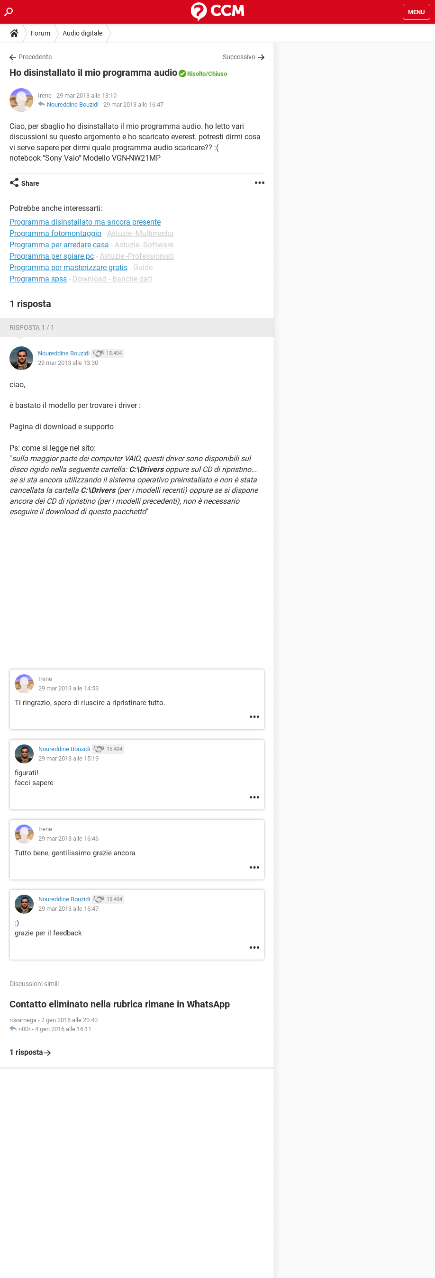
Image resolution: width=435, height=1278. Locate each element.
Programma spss (38, 278)
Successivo (239, 57)
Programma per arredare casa (59, 244)
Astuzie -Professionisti (137, 256)
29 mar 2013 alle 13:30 (68, 362)
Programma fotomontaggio (55, 233)
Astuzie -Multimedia (140, 233)
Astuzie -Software (144, 244)
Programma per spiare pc (51, 256)
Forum (40, 33)
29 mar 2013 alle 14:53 (68, 688)
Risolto (196, 73)
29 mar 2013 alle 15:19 (68, 758)
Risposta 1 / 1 (31, 327)
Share (30, 183)
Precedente (35, 57)
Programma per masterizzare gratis (68, 267)
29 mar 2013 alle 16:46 (68, 838)
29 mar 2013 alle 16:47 (133, 104)
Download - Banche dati (112, 278)
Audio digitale (82, 33)
